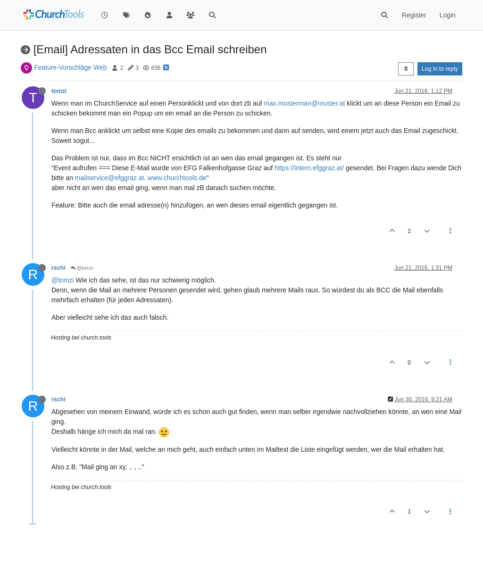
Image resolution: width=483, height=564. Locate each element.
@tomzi (82, 268)
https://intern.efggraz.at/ (309, 168)
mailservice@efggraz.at (109, 178)
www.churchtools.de (177, 178)
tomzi (59, 91)
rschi (58, 268)
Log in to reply (440, 69)
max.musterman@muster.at (304, 103)
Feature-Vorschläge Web (70, 67)
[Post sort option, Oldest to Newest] (406, 68)
